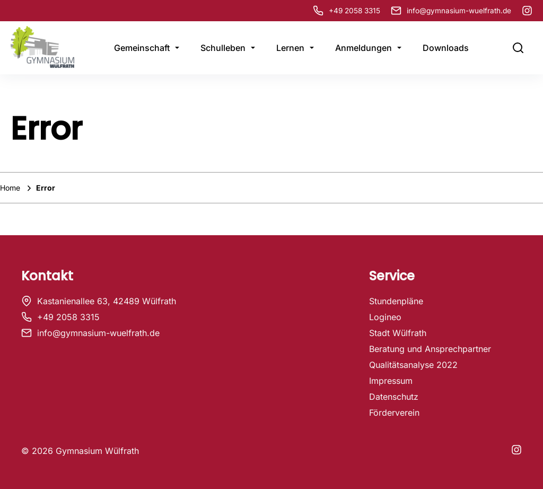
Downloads (446, 47)
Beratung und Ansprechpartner (430, 349)
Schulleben (223, 47)
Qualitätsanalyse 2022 (413, 364)
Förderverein (394, 412)
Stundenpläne (396, 301)
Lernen (290, 47)
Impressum (391, 380)
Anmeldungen (363, 47)
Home (11, 187)
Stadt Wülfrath (397, 333)
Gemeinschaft (142, 47)
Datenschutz (393, 396)
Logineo (385, 317)
